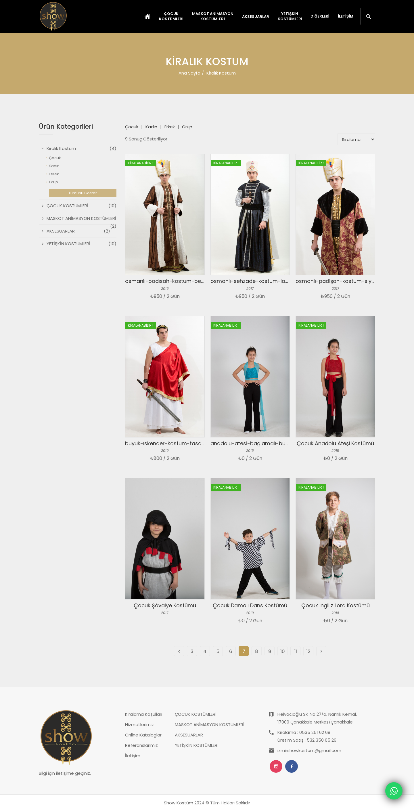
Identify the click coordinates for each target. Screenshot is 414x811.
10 (282, 651)
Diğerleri (319, 16)
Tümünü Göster (82, 193)
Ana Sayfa (189, 73)
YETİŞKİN (290, 16)
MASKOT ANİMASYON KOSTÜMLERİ (209, 724)
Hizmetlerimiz (139, 724)
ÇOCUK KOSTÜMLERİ (195, 714)
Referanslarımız (141, 745)
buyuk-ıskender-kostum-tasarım (167, 443)
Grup (187, 127)
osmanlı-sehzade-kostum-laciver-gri (258, 281)
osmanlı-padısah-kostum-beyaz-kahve (176, 281)
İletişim (345, 16)
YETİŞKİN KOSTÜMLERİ (196, 745)
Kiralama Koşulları (143, 714)
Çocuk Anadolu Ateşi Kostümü (335, 443)
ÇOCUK (171, 16)
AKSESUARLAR (189, 735)
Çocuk (131, 127)
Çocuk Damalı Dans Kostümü (250, 605)
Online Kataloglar (143, 735)
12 (308, 651)
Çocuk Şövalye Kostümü (165, 605)
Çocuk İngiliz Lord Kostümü (335, 605)
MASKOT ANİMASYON (212, 16)
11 (295, 651)
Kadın (151, 127)
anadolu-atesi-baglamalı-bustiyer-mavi (262, 443)
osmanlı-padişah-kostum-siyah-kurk (343, 281)
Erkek (169, 127)
